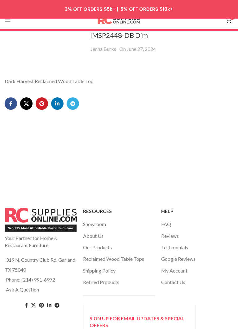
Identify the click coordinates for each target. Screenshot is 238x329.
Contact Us (173, 277)
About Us (93, 230)
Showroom (94, 219)
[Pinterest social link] (42, 98)
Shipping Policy (99, 265)
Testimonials (174, 242)
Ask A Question (22, 284)
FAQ (166, 219)
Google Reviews (178, 254)
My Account (174, 265)
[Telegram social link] (73, 98)
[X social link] (26, 98)
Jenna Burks (103, 44)
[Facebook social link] (11, 98)
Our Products (97, 242)
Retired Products (101, 277)
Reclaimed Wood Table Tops (113, 254)
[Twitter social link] (33, 300)
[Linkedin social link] (57, 98)
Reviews (170, 230)
